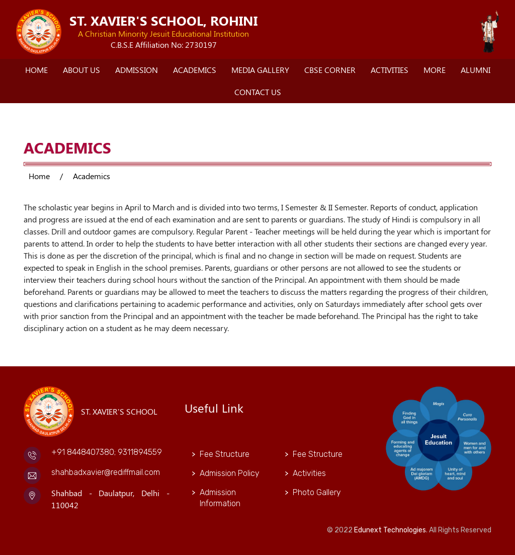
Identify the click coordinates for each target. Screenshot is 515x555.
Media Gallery (260, 69)
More (434, 69)
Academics (194, 69)
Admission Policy (230, 473)
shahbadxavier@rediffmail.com (105, 472)
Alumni (475, 69)
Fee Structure (224, 454)
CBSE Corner (330, 69)
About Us (81, 69)
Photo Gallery (317, 492)
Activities (389, 69)
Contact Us (257, 92)
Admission (136, 69)
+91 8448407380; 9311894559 (106, 452)
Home (36, 69)
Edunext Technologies (390, 530)
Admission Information (220, 498)
